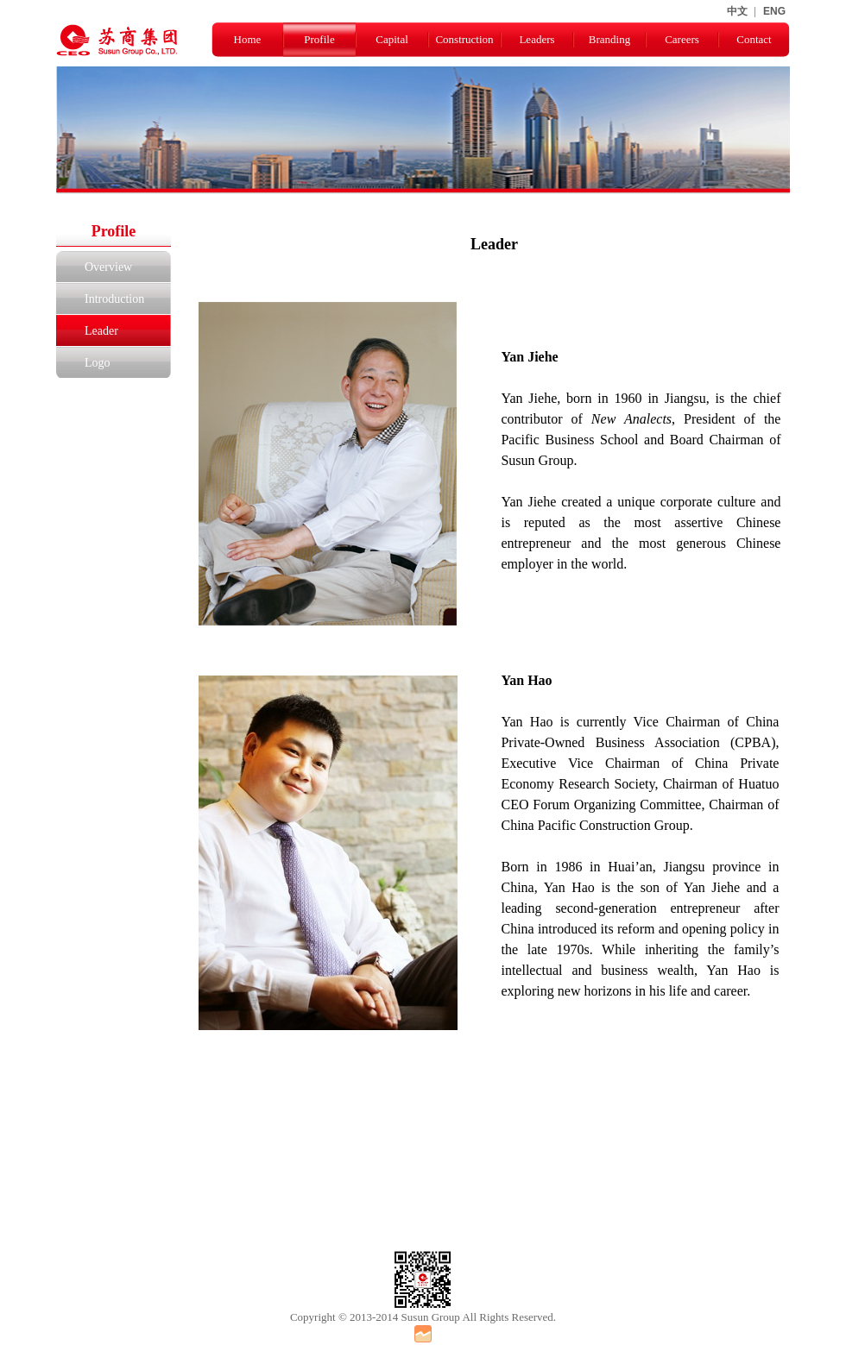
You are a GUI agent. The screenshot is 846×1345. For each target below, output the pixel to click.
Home (248, 39)
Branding (609, 39)
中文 (737, 11)
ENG (774, 11)
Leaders (536, 39)
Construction (464, 39)
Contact (753, 39)
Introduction (114, 298)
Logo (97, 362)
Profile (319, 39)
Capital (392, 39)
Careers (682, 39)
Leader (101, 330)
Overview (108, 267)
